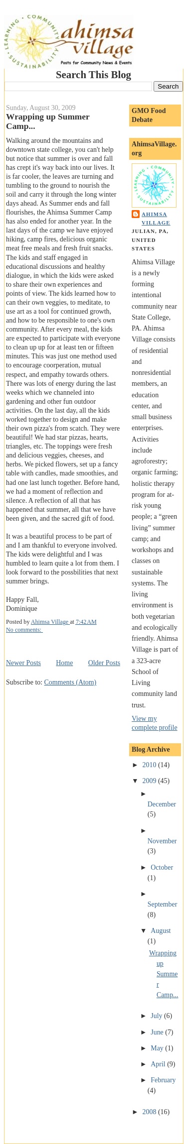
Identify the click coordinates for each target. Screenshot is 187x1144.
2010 (150, 765)
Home (64, 663)
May (158, 1048)
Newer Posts (23, 663)
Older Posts (104, 663)
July (157, 1016)
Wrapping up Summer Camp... (164, 973)
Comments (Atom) (70, 682)
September (162, 904)
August (161, 930)
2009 (150, 781)
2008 (150, 1112)
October (162, 867)
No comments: (24, 629)
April (159, 1064)
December (162, 804)
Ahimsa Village (156, 218)
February (163, 1080)
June (158, 1032)
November (162, 841)
